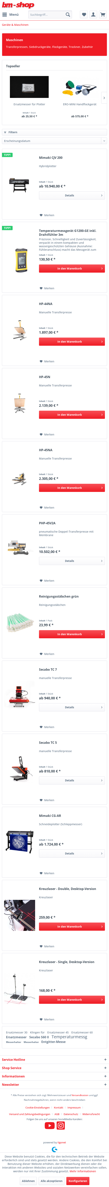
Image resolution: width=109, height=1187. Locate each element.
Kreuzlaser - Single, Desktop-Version (66, 962)
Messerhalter (14, 1042)
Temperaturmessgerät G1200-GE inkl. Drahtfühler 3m (67, 233)
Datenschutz (71, 1114)
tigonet (62, 1142)
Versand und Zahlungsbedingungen (29, 1114)
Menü (10, 14)
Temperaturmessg (69, 1036)
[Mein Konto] (93, 14)
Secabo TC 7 (48, 670)
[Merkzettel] (84, 14)
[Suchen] (68, 14)
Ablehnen (28, 1181)
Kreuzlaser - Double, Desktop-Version (67, 889)
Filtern (10, 132)
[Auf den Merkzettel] (47, 215)
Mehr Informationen (83, 1171)
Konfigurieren (78, 1181)
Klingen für (37, 1032)
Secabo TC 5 (48, 743)
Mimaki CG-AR (50, 816)
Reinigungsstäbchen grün (59, 596)
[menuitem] (10, 14)
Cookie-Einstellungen (37, 1107)
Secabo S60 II (39, 1037)
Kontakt (58, 1107)
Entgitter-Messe (53, 1042)
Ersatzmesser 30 (17, 1032)
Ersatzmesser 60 (82, 1032)
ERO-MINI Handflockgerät (79, 104)
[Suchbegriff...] (50, 14)
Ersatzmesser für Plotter (29, 104)
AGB (56, 1114)
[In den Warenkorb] (72, 268)
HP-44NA (45, 304)
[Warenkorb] (103, 14)
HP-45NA (45, 450)
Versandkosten (80, 1095)
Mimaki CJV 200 (50, 158)
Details (83, 194)
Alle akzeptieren (51, 1181)
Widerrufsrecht (91, 1114)
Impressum (74, 1107)
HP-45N (44, 377)
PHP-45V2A (47, 523)
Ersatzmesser (16, 1037)
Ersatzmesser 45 (58, 1032)
